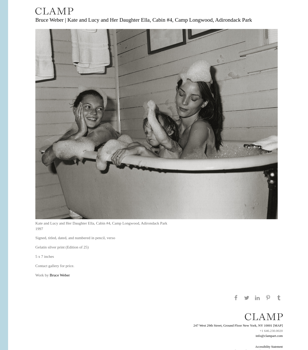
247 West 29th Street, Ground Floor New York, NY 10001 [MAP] (238, 325)
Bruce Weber (60, 275)
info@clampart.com (269, 336)
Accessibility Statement (269, 346)
